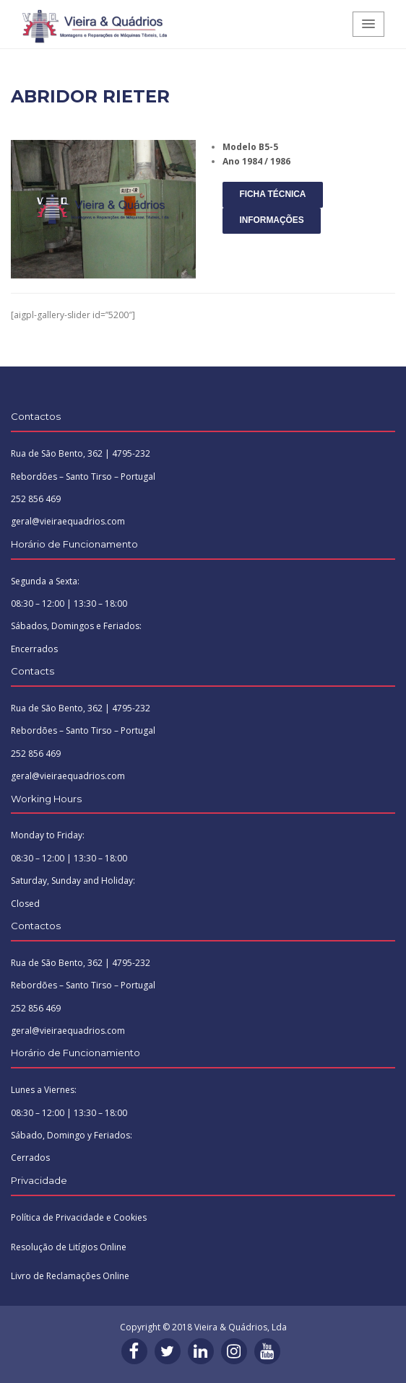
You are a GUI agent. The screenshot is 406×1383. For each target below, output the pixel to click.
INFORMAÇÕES (271, 220)
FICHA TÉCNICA (272, 194)
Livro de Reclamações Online (70, 1276)
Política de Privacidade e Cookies (79, 1217)
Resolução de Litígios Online (68, 1247)
